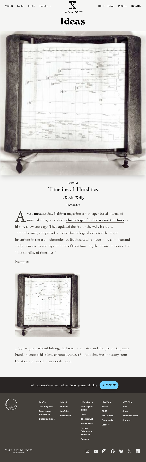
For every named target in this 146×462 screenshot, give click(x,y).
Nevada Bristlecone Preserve (86, 431)
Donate (136, 5)
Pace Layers (87, 423)
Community (107, 420)
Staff (104, 411)
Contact (127, 420)
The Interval (106, 5)
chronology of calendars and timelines (95, 219)
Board (105, 406)
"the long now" (46, 406)
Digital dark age (47, 418)
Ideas (31, 5)
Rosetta (85, 438)
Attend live (65, 415)
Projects (45, 5)
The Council (107, 415)
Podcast (64, 406)
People (122, 5)
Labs (83, 414)
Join (125, 406)
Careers (106, 424)
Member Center (130, 415)
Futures (73, 182)
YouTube (64, 411)
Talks (20, 5)
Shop (125, 411)
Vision (9, 5)
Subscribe (109, 385)
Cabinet (60, 213)
